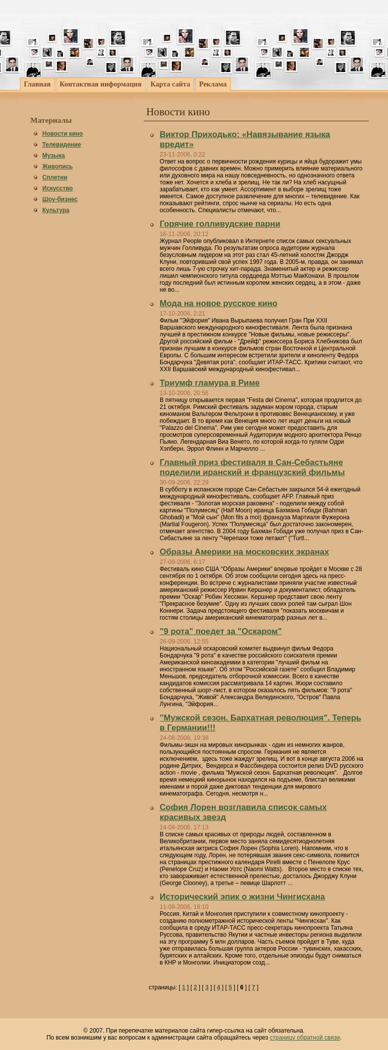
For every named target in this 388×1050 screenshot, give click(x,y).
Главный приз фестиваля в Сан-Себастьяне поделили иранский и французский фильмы (252, 467)
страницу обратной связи (305, 1037)
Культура (55, 210)
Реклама (212, 84)
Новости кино (62, 133)
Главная (37, 84)
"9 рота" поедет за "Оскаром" (221, 631)
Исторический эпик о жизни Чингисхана (242, 896)
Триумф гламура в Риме (210, 383)
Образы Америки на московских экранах (244, 552)
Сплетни (54, 177)
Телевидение (61, 144)
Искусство (57, 188)
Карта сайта (171, 84)
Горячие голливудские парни (220, 224)
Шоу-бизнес (60, 199)
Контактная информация (101, 84)
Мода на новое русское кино (219, 303)
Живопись (57, 166)
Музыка (53, 155)
